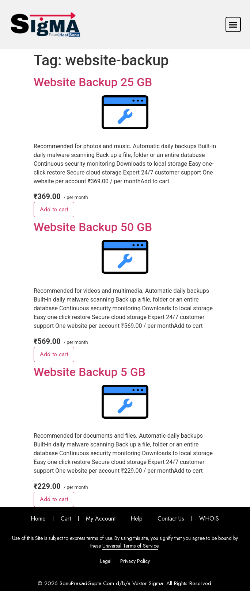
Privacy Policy (135, 561)
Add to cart (54, 209)
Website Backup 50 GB (93, 227)
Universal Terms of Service (130, 545)
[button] (233, 24)
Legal (105, 561)
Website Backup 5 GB (89, 372)
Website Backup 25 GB (93, 82)
